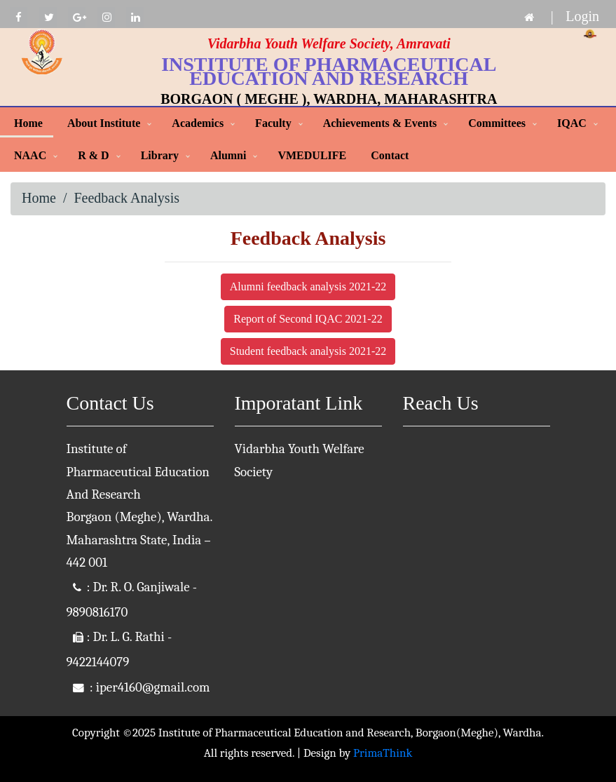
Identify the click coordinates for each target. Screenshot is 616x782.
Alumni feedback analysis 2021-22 (308, 286)
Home (28, 123)
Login (582, 16)
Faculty (273, 123)
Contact (390, 155)
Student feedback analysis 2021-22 (308, 351)
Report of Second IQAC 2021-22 (307, 319)
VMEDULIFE (312, 155)
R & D (93, 155)
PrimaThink (382, 753)
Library (160, 155)
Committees (497, 123)
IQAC (572, 123)
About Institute (103, 123)
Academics (198, 123)
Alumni (228, 155)
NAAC (30, 155)
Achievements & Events (380, 123)
